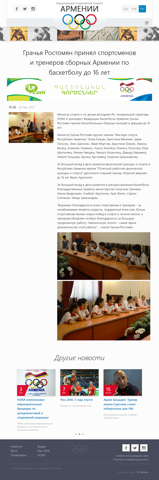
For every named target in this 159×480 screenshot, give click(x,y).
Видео (42, 446)
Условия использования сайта (132, 455)
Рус (142, 8)
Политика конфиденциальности (131, 459)
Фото (14, 451)
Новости (16, 446)
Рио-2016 (44, 451)
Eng (134, 8)
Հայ (125, 8)
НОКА (42, 455)
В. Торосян (142, 472)
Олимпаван (18, 455)
